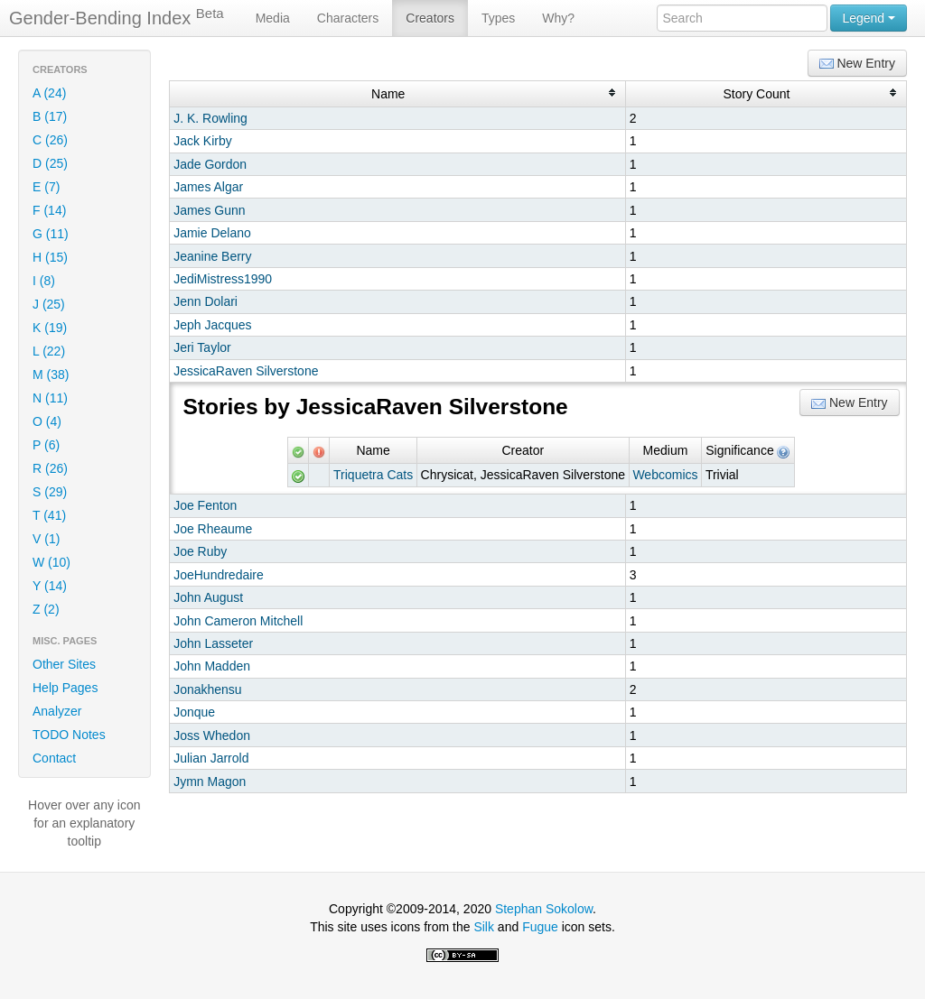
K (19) (50, 327)
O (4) (47, 421)
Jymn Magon (209, 781)
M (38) (51, 374)
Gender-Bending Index (116, 17)
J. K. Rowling (210, 118)
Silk (483, 927)
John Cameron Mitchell (238, 621)
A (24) (49, 93)
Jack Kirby (202, 141)
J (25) (49, 304)
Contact (54, 758)
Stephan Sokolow (544, 909)
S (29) (50, 492)
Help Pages (65, 687)
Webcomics (664, 474)
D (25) (50, 163)
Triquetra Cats (373, 474)
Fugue (540, 927)
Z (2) (46, 609)
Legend (868, 18)
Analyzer (57, 711)
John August (208, 597)
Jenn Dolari (205, 301)
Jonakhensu (207, 689)
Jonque (194, 712)
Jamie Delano (212, 233)
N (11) (50, 398)
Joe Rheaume (212, 529)
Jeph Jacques (212, 325)
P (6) (46, 445)
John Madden (211, 666)
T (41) (49, 515)
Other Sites (64, 664)
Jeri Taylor (202, 347)
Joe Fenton (205, 505)
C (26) (50, 140)
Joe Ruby (200, 551)
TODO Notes (69, 734)
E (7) (46, 187)
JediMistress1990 (222, 279)
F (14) (49, 210)
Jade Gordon (210, 164)
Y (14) (50, 585)
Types (498, 18)
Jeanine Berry (212, 256)
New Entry (857, 63)
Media (273, 18)
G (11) (51, 234)
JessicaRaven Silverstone (245, 371)
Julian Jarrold (210, 758)
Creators (430, 18)
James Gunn (209, 210)
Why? (558, 18)
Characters (347, 18)
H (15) (50, 257)
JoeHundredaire (218, 575)
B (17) (50, 116)
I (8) (44, 280)
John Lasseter (213, 643)
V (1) (46, 539)
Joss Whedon (211, 735)
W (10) (51, 562)
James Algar (208, 187)
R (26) (50, 468)
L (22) (49, 351)
